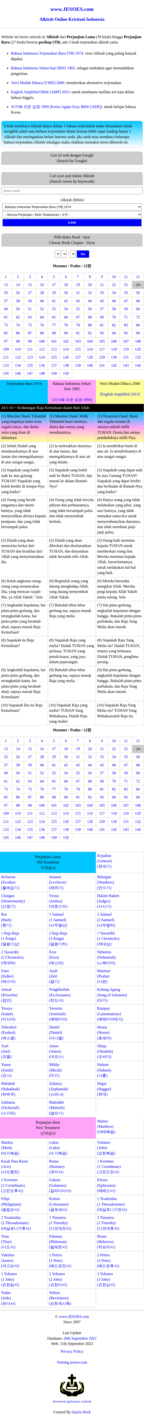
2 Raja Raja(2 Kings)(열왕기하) (58, 938)
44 (90, 301)
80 (90, 325)
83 (126, 325)
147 (30, 373)
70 (114, 317)
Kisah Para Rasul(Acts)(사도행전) (14, 1166)
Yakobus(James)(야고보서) (10, 1260)
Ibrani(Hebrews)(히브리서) (106, 1241)
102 (66, 341)
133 (6, 365)
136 (42, 365)
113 (54, 349)
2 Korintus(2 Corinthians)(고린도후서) (13, 1185)
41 (54, 301)
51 (30, 309)
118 (114, 349)
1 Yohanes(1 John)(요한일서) (10, 1279)
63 (30, 317)
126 (66, 357)
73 (6, 325)
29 (54, 293)
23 (126, 285)
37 (6, 301)
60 (138, 309)
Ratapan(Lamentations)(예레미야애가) (110, 1013)
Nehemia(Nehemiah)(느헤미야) (106, 957)
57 (102, 309)
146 (18, 373)
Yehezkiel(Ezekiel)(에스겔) (8, 1032)
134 (18, 365)
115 (78, 349)
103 (78, 341)
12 (138, 277)
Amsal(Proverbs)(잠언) (9, 994)
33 (102, 293)
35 (126, 293)
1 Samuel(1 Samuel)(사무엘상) (58, 919)
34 (114, 293)
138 (66, 365)
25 (6, 293)
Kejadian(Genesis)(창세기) (104, 861)
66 (66, 317)
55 (78, 309)
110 (18, 349)
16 (42, 285)
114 (66, 349)
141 (102, 365)
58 (114, 309)
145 (6, 373)
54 (66, 309)
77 (54, 325)
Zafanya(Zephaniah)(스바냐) (58, 1088)
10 (114, 277)
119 (126, 349)
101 (54, 341)
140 (90, 365)
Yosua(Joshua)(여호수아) (58, 901)
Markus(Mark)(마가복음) (10, 1147)
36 (138, 293)
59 (126, 309)
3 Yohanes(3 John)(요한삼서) (106, 1279)
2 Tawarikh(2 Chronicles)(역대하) (12, 957)
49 (6, 309)
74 (18, 325)
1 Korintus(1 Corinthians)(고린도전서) (109, 1166)
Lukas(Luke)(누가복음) (58, 1147)
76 (42, 325)
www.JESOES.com (74, 1317)
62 (18, 317)
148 (42, 373)
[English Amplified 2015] (120, 394)
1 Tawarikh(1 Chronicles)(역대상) (108, 938)
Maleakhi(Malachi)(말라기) (56, 1107)
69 (102, 317)
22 (114, 285)
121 (6, 357)
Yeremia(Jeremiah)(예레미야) (58, 1013)
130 (114, 357)
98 (18, 341)
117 (102, 349)
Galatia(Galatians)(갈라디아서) (60, 1185)
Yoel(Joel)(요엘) (6, 1051)
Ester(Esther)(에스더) (8, 976)
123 (30, 357)
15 (30, 285)
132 (138, 357)
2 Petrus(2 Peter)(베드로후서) (108, 1260)
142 (114, 365)
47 (126, 301)
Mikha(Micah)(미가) (55, 1070)
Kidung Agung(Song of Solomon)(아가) (112, 994)
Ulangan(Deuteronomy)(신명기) (13, 901)
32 (90, 293)
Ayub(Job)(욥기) (54, 976)
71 (126, 317)
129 (102, 357)
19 (78, 285)
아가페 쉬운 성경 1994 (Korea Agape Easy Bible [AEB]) (56, 107)
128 (90, 357)
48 (138, 301)
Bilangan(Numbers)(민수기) (105, 882)
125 (54, 357)
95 (126, 333)
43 (78, 301)
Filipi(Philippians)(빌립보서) (11, 1204)
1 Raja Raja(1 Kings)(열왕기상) (10, 938)
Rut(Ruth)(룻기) (6, 919)
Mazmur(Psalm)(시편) (103, 976)
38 (18, 301)
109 (6, 349)
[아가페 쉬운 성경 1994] (72, 400)
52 (42, 309)
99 (30, 341)
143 (126, 365)
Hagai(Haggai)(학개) (104, 1088)
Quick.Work (81, 1412)
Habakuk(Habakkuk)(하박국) (10, 1088)
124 (42, 357)
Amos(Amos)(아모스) (56, 1051)
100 (42, 341)
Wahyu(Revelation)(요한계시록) (60, 1298)
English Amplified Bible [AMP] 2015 (40, 92)
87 (30, 333)
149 (54, 373)
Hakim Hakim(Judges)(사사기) (108, 901)
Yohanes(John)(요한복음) (106, 1147)
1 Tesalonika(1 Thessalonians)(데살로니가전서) (112, 1204)
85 (6, 333)
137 (54, 365)
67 (78, 317)
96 (138, 333)
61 (6, 317)
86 (18, 333)
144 (138, 365)
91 (78, 333)
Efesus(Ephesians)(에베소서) (106, 1185)
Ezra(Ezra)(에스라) (56, 957)
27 (30, 293)
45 (102, 301)
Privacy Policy (72, 1351)
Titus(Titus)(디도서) (8, 1241)
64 (42, 317)
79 (78, 325)
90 (66, 333)
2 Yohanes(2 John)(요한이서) (58, 1279)
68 (90, 317)
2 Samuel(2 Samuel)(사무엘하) (106, 919)
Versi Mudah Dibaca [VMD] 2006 (37, 83)
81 (102, 325)
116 (90, 349)
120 (138, 349)
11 (126, 277)
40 (42, 301)
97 (6, 341)
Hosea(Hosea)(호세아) (104, 1032)
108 (138, 341)
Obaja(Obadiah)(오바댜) (105, 1051)
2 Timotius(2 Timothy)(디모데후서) (108, 1222)
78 (66, 325)
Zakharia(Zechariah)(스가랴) (10, 1107)
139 (78, 365)
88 (42, 333)
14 (18, 285)
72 (138, 317)
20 (90, 285)
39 (30, 301)
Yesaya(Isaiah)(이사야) (8, 1013)
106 (114, 341)
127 (78, 357)
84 (138, 325)
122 (18, 357)
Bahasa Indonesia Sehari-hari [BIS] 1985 (43, 68)
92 (90, 333)
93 (102, 333)
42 (66, 301)
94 (114, 333)
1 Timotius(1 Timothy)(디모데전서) (60, 1222)
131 (126, 357)
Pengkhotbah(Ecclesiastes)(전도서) (60, 994)
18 (66, 285)
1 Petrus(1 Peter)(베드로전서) (60, 1260)
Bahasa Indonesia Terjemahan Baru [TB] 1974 (47, 53)
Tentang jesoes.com (72, 1362)
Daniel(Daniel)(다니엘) (56, 1032)
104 (90, 341)
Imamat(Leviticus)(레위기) (57, 882)
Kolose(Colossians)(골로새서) (59, 1204)
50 (18, 309)
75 (30, 325)
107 (126, 341)
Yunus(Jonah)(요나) (7, 1070)
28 (42, 293)
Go (83, 254)
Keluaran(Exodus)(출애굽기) (10, 882)
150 (66, 373)
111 (30, 349)
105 (102, 341)
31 (78, 293)
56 (90, 309)
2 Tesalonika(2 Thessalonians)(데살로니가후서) (16, 1222)
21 (102, 285)
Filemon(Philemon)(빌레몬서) (58, 1241)
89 (54, 333)
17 (54, 285)
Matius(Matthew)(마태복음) (106, 1126)
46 (114, 301)
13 (6, 285)
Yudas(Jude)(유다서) (8, 1298)
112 (42, 349)
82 (114, 325)
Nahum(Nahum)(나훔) (104, 1070)
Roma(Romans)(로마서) (56, 1166)
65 (54, 317)
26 (18, 293)
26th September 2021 (80, 1338)
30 (66, 293)
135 (30, 365)
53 (54, 309)
